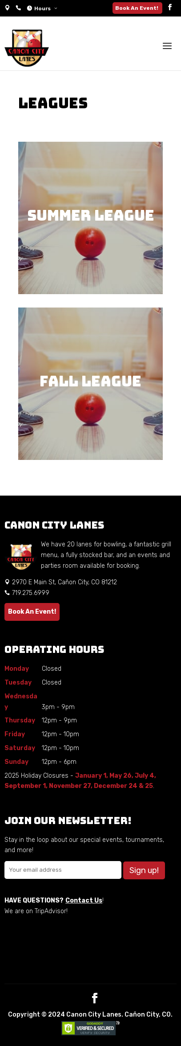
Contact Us (83, 900)
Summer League (90, 215)
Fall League (90, 381)
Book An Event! (137, 8)
